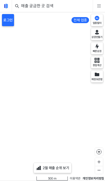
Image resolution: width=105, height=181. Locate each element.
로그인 (8, 20)
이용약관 (75, 178)
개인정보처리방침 (93, 178)
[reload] (6, 6)
